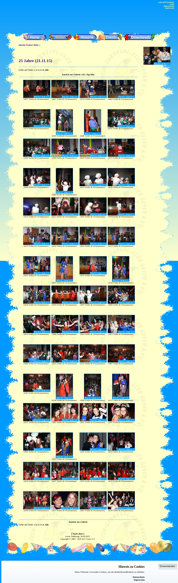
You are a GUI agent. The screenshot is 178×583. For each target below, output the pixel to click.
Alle (46, 70)
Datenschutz (139, 577)
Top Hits (90, 74)
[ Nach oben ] (77, 533)
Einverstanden (167, 566)
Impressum (139, 579)
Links (172, 4)
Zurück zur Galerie (71, 74)
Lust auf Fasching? (166, 2)
